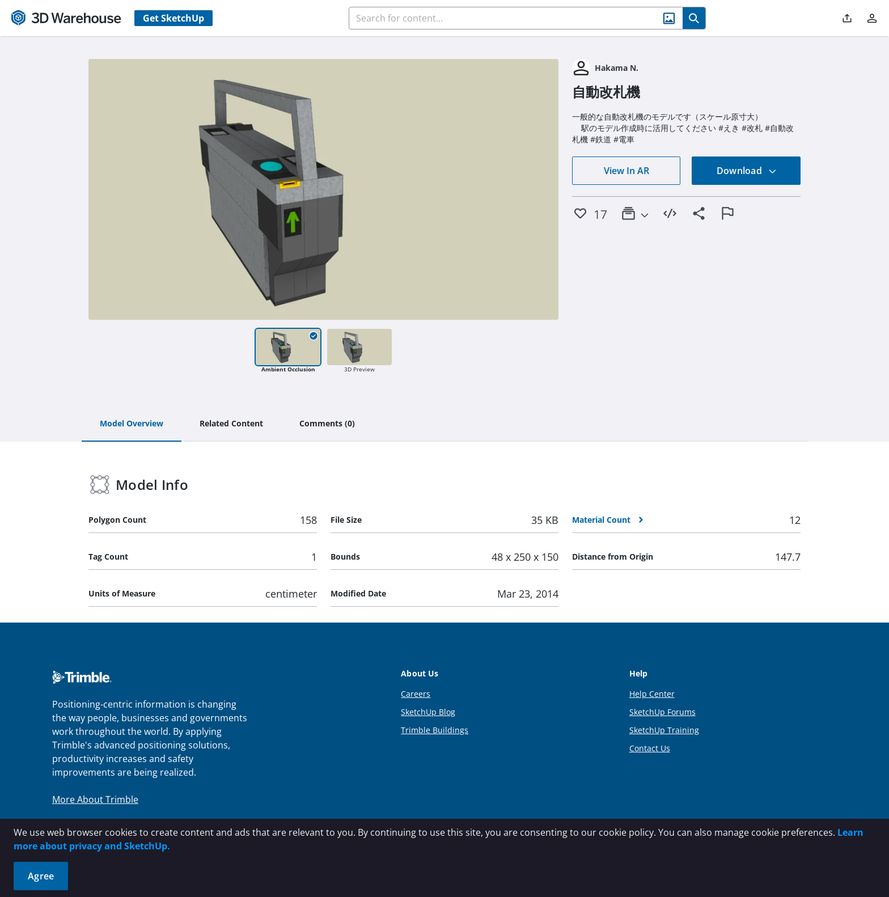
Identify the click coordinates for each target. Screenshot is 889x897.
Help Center (652, 693)
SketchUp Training (664, 730)
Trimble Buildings (434, 730)
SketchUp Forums (662, 711)
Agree (41, 876)
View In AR (626, 170)
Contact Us (649, 748)
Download (747, 170)
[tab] (131, 424)
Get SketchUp (173, 18)
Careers (415, 693)
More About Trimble (95, 799)
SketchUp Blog (428, 711)
